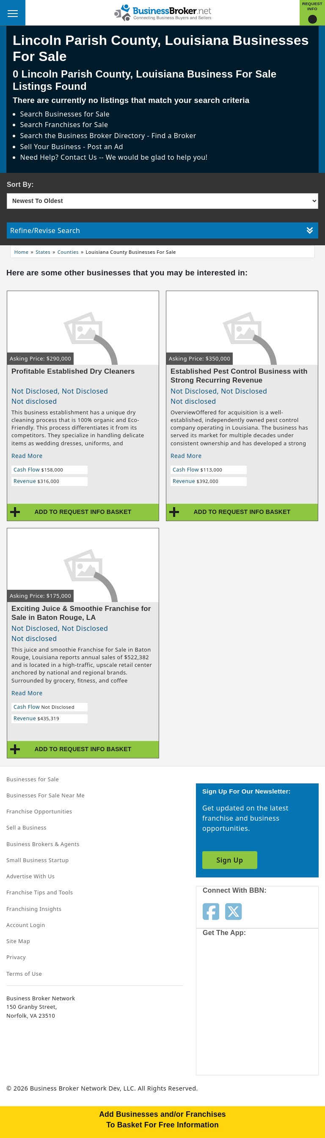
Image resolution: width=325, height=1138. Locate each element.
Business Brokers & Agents (43, 844)
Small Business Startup (37, 860)
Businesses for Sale (77, 114)
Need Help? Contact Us (59, 157)
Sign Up (229, 860)
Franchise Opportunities (39, 811)
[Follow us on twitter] (233, 911)
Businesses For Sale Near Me (45, 795)
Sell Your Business (51, 146)
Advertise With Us (30, 876)
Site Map (18, 941)
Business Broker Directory (101, 135)
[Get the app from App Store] (233, 974)
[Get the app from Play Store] (233, 1039)
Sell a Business (26, 827)
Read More (27, 456)
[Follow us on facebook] (211, 911)
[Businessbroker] (162, 12)
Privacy (16, 957)
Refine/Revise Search (161, 230)
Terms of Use (24, 973)
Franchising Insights (33, 909)
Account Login (25, 925)
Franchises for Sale (76, 124)
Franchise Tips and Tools (39, 892)
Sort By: (20, 184)
